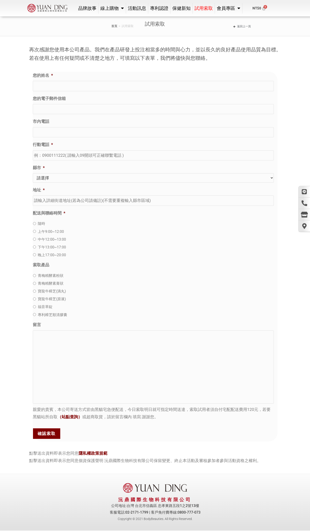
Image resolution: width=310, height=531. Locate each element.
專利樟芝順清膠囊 (52, 314)
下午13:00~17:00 (52, 247)
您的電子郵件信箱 (49, 98)
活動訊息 (137, 8)
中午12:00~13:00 (52, 239)
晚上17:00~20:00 (52, 255)
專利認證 (159, 8)
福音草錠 (45, 307)
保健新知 (181, 8)
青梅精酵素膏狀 (50, 283)
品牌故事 (87, 8)
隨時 (41, 223)
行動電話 (43, 144)
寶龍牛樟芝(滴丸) (52, 291)
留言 (37, 324)
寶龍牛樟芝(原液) (52, 299)
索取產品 (41, 264)
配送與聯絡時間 (49, 213)
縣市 (39, 167)
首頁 (114, 26)
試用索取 (204, 8)
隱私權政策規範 (93, 453)
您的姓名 (43, 75)
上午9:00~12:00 (51, 231)
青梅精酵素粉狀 (50, 275)
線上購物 (112, 8)
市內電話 (41, 121)
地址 (39, 189)
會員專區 (228, 8)
